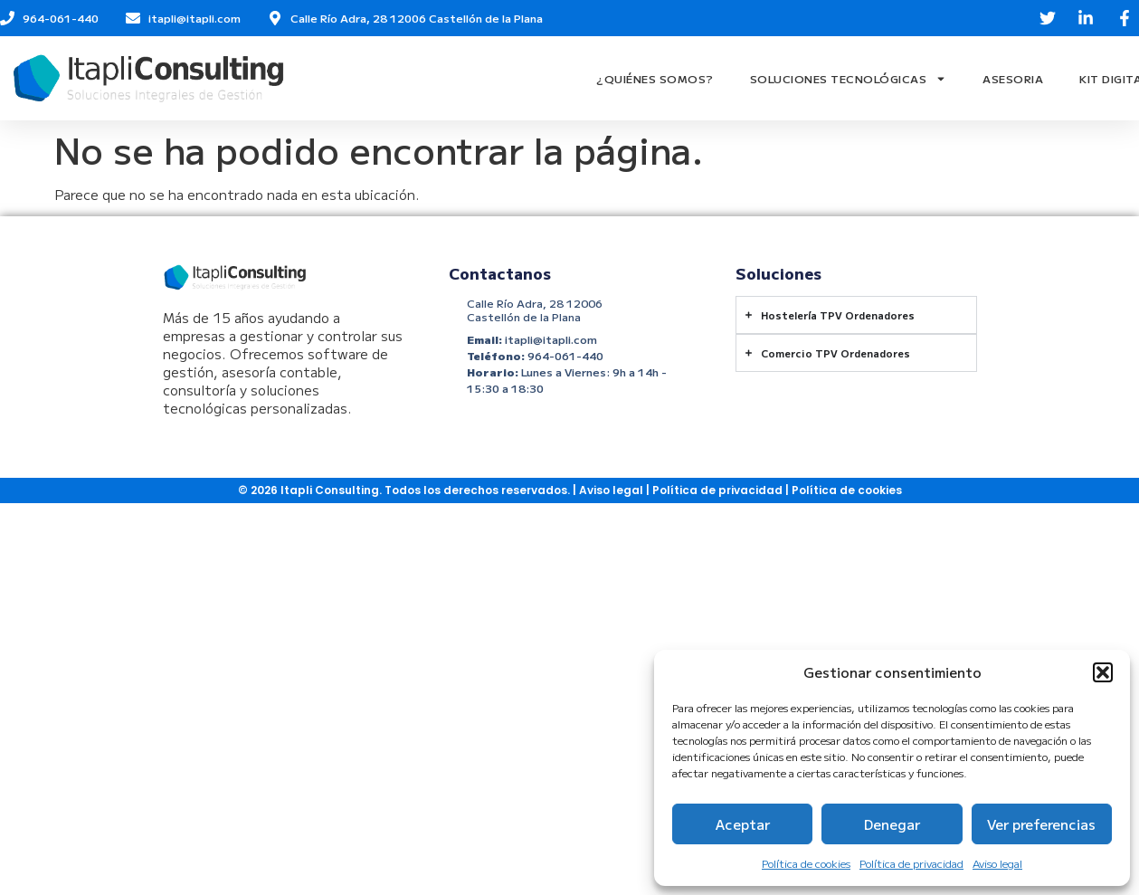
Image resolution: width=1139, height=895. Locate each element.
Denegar (892, 823)
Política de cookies (806, 863)
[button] (1103, 672)
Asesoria (1012, 78)
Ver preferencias (1041, 823)
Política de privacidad (911, 863)
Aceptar (743, 823)
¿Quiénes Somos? (655, 78)
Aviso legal (997, 863)
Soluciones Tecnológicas (848, 78)
